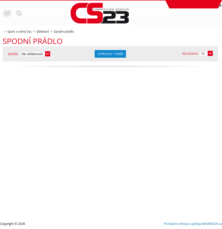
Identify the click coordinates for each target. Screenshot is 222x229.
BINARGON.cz (212, 224)
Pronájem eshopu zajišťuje (183, 224)
